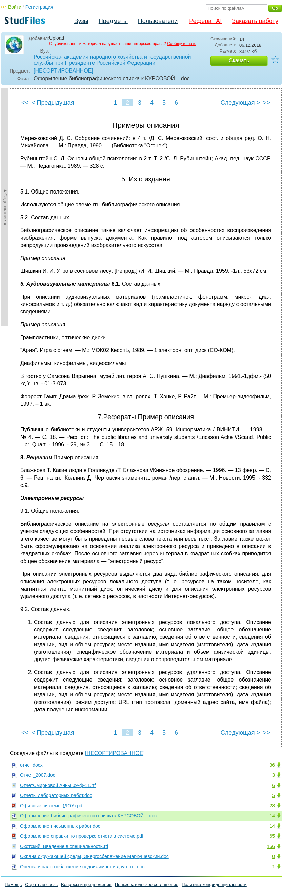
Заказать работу (255, 21)
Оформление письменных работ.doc (60, 826)
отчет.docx (31, 765)
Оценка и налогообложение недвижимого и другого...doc (82, 866)
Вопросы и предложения (86, 884)
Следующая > (240, 102)
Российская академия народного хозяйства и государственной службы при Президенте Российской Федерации (112, 60)
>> (266, 102)
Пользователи (158, 21)
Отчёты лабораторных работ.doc (56, 795)
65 (272, 836)
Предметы (113, 21)
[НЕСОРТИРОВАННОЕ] (63, 71)
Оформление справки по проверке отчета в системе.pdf (81, 836)
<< (24, 102)
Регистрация (39, 7)
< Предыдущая (53, 102)
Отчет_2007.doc (37, 775)
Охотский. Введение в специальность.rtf (64, 846)
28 (272, 805)
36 (272, 765)
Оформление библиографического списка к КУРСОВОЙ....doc (88, 815)
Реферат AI (205, 21)
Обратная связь (41, 884)
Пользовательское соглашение (146, 884)
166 (271, 846)
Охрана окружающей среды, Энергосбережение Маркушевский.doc (94, 856)
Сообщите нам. (181, 44)
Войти (14, 7)
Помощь (13, 884)
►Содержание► (5, 207)
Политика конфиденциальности (214, 884)
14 (272, 815)
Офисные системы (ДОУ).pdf (52, 805)
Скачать (239, 60)
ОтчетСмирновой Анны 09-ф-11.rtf (58, 785)
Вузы (81, 21)
